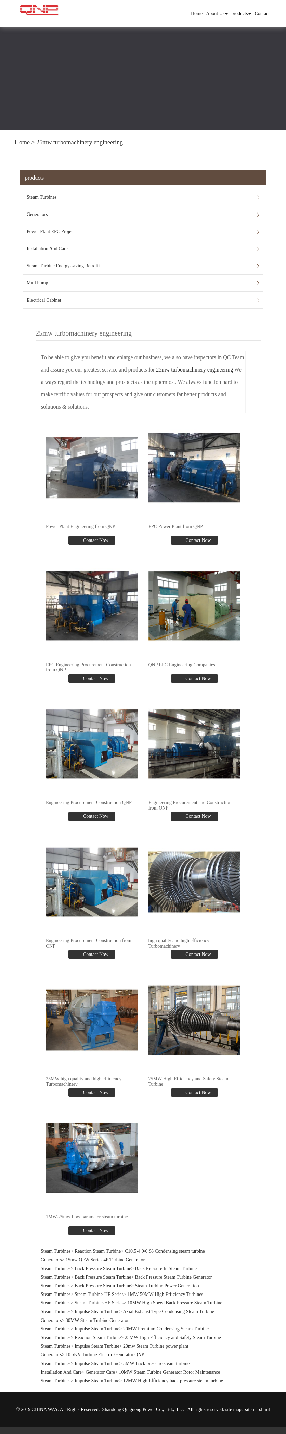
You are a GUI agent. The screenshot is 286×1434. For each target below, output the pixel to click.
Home (197, 13)
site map (233, 1405)
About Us (217, 13)
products (241, 13)
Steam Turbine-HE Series (99, 1290)
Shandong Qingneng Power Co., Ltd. (137, 1405)
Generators (37, 214)
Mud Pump (37, 282)
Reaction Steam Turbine (98, 1247)
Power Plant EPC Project (51, 231)
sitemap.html (257, 1405)
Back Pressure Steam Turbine (103, 1264)
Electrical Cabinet (44, 300)
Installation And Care (47, 248)
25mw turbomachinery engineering (79, 142)
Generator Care (100, 1368)
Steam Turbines (42, 197)
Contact (262, 13)
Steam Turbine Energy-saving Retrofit (63, 265)
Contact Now (95, 539)
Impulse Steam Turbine (97, 1307)
